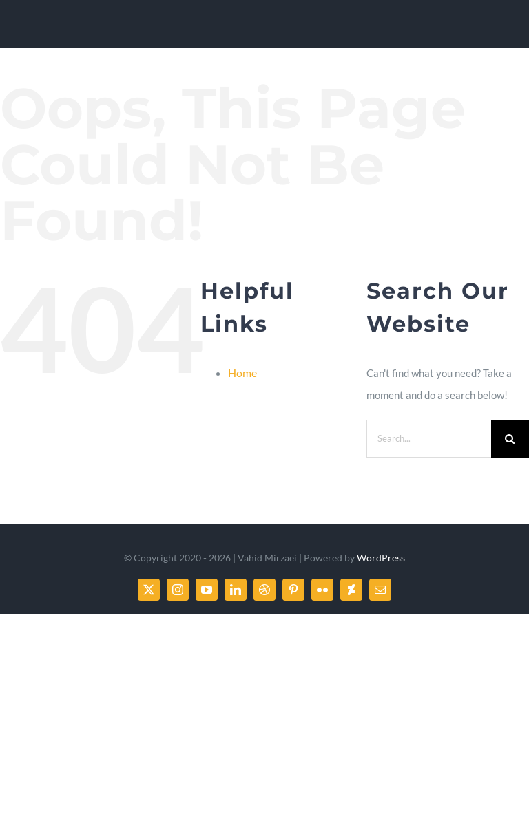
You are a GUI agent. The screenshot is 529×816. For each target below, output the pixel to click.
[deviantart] (351, 590)
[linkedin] (236, 590)
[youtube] (207, 590)
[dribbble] (264, 590)
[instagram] (178, 590)
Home (242, 372)
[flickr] (322, 590)
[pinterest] (293, 590)
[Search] (510, 439)
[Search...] (428, 439)
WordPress (381, 557)
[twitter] (149, 590)
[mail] (380, 590)
